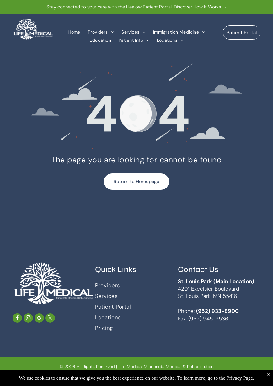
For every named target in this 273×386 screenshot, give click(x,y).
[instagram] (28, 318)
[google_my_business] (39, 318)
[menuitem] (74, 32)
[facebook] (17, 318)
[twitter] (50, 318)
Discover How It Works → (200, 7)
